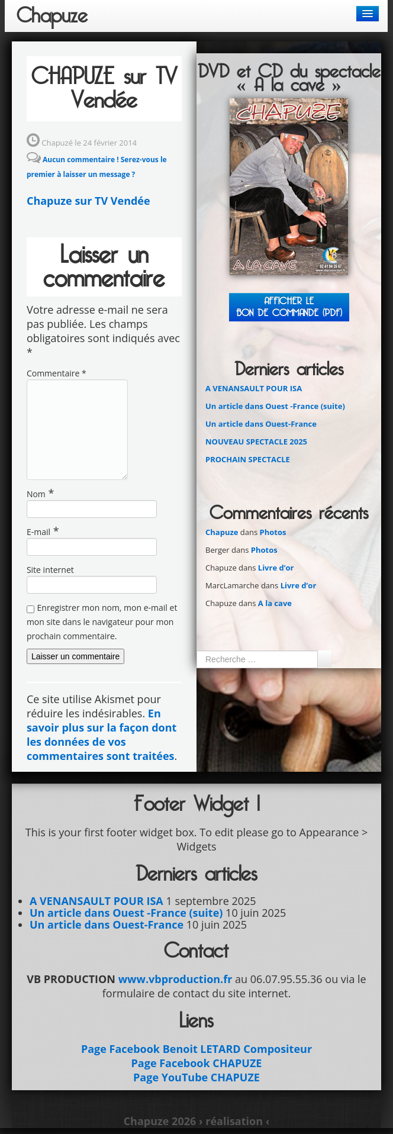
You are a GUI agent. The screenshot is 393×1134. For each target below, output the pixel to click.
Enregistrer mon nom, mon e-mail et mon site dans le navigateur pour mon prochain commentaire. (102, 622)
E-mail (38, 531)
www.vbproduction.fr (175, 979)
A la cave (275, 603)
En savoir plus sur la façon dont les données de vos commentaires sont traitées (101, 734)
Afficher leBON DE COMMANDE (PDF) (289, 307)
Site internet (50, 569)
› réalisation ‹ (234, 1121)
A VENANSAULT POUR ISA (253, 388)
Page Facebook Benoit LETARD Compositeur (196, 1049)
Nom (36, 494)
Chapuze (52, 16)
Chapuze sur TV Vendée (88, 201)
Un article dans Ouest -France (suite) (275, 406)
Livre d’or (276, 567)
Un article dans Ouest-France (261, 423)
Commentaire (56, 373)
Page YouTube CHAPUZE (196, 1077)
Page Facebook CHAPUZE (196, 1063)
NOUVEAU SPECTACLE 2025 (256, 441)
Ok (324, 658)
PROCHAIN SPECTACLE (247, 459)
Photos (273, 532)
